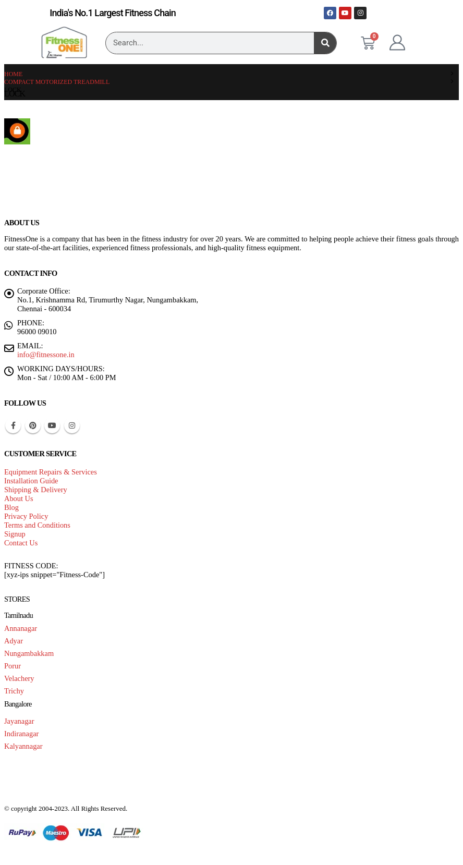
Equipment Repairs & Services (50, 472)
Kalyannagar (23, 746)
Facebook (13, 425)
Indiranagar (21, 733)
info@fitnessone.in (46, 354)
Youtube (52, 425)
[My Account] (397, 43)
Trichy (14, 691)
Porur (12, 666)
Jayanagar (19, 721)
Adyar (13, 641)
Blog (11, 507)
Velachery (19, 678)
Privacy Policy (26, 516)
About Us (18, 498)
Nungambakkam (29, 653)
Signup (15, 534)
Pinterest (33, 425)
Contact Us (21, 543)
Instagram (72, 425)
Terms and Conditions (37, 525)
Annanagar (20, 628)
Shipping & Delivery (35, 489)
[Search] (325, 43)
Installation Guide (31, 481)
